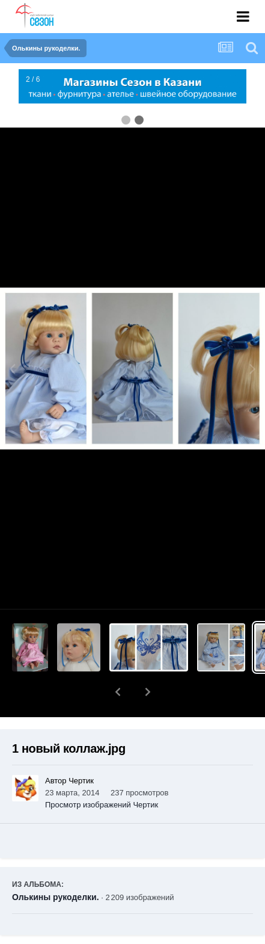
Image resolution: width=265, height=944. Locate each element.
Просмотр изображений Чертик (101, 773)
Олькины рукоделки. (55, 866)
